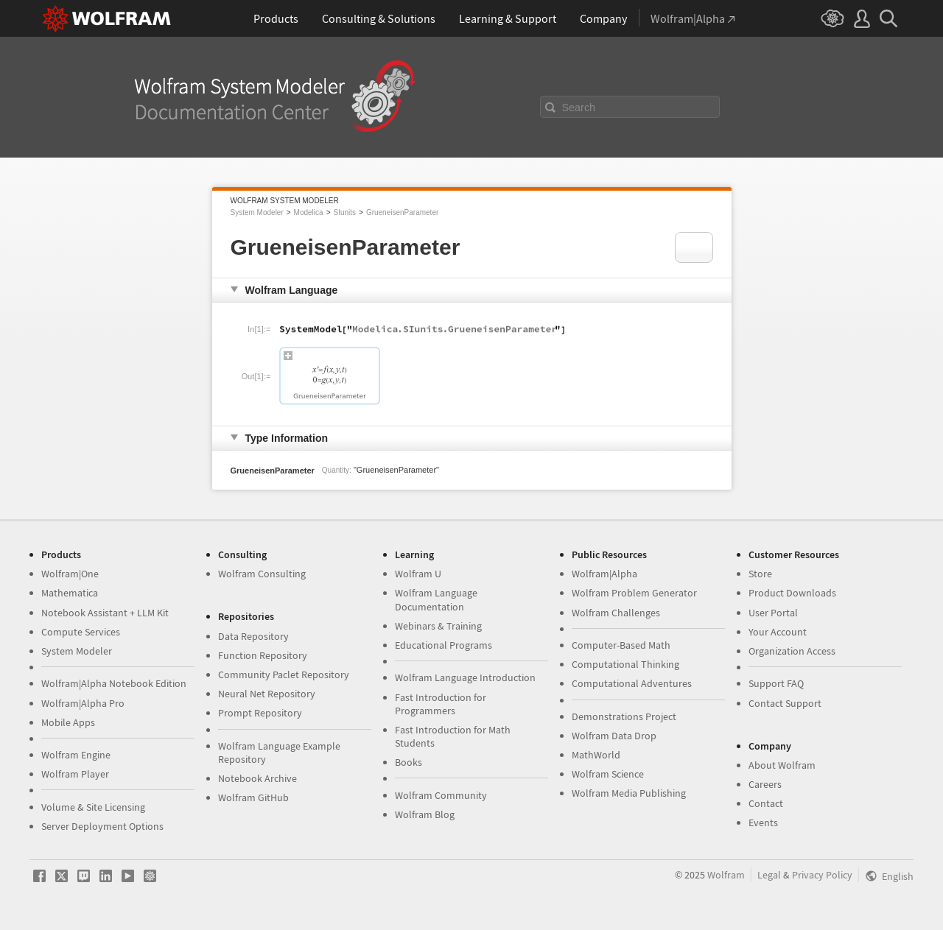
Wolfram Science (608, 774)
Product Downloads (792, 592)
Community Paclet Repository (283, 674)
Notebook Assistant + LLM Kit (105, 612)
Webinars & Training (438, 626)
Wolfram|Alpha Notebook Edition (113, 683)
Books (408, 762)
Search (579, 107)
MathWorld (596, 754)
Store (760, 573)
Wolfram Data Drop (614, 735)
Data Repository (253, 636)
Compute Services (80, 631)
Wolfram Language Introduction (465, 677)
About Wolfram (782, 765)
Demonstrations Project (624, 716)
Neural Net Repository (266, 693)
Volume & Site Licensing (93, 807)
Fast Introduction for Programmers (440, 704)
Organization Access (792, 651)
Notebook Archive (257, 778)
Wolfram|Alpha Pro (83, 703)
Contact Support (785, 703)
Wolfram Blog (425, 814)
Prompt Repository (260, 712)
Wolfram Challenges (616, 612)
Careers (765, 784)
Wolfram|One (70, 573)
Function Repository (262, 655)
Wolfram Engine (76, 754)
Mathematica (69, 592)
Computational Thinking (625, 664)
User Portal (773, 612)
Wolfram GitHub (253, 797)
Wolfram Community (441, 795)
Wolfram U (418, 573)
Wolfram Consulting (262, 573)
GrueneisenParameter (402, 212)
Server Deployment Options (102, 826)
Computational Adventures (632, 683)
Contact (766, 803)
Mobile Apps (68, 722)
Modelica (308, 212)
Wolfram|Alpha (604, 573)
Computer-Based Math (621, 645)
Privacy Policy (822, 874)
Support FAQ (776, 683)
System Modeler (257, 212)
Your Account (778, 631)
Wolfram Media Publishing (629, 793)
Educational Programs (443, 645)
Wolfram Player (75, 774)
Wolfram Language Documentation (436, 599)
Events (763, 822)
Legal (769, 874)
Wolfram (726, 874)
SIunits (344, 212)
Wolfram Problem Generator (634, 592)
